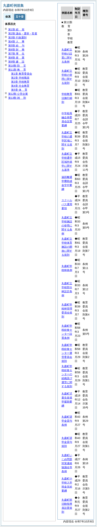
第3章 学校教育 (20, 81)
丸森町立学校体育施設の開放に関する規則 (66, 246)
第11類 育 (17, 69)
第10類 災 (17, 65)
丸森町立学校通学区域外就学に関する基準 (66, 161)
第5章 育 (19, 89)
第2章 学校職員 (20, 77)
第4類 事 (16, 41)
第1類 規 (16, 29)
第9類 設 (16, 61)
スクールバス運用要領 (66, 204)
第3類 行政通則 (17, 37)
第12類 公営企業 (18, 93)
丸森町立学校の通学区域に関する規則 (66, 140)
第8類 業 (16, 57)
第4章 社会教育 (20, 85)
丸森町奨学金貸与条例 (66, 420)
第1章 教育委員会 (21, 73)
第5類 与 (16, 45)
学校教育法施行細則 (66, 98)
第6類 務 (16, 49)
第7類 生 (16, 53)
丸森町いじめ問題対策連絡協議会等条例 (66, 463)
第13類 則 (17, 97)
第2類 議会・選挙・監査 (22, 33)
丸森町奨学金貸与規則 (66, 442)
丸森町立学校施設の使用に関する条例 (66, 225)
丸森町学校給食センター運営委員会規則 (66, 353)
